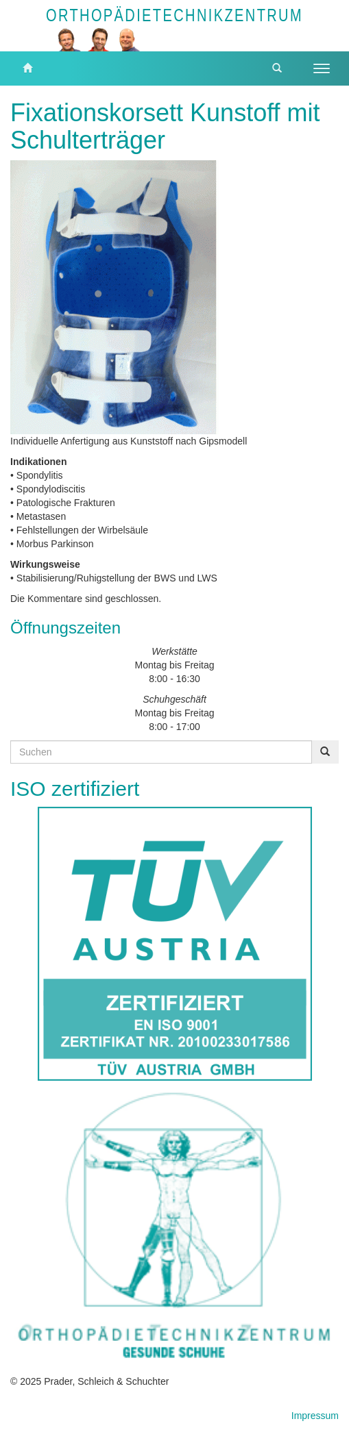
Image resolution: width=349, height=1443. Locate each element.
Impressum (315, 1415)
